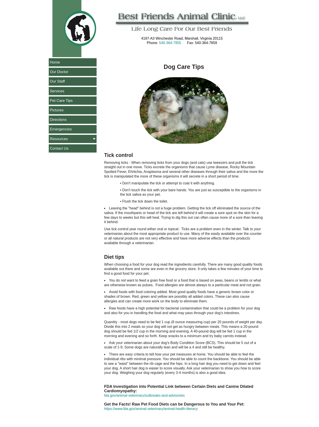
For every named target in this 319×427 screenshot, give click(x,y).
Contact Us (59, 148)
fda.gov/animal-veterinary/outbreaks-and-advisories (144, 395)
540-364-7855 (170, 43)
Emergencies (61, 129)
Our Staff (57, 81)
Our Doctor (59, 72)
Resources (59, 139)
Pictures (56, 110)
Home (55, 62)
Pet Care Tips (61, 101)
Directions (58, 120)
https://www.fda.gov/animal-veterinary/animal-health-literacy (151, 409)
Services (57, 91)
